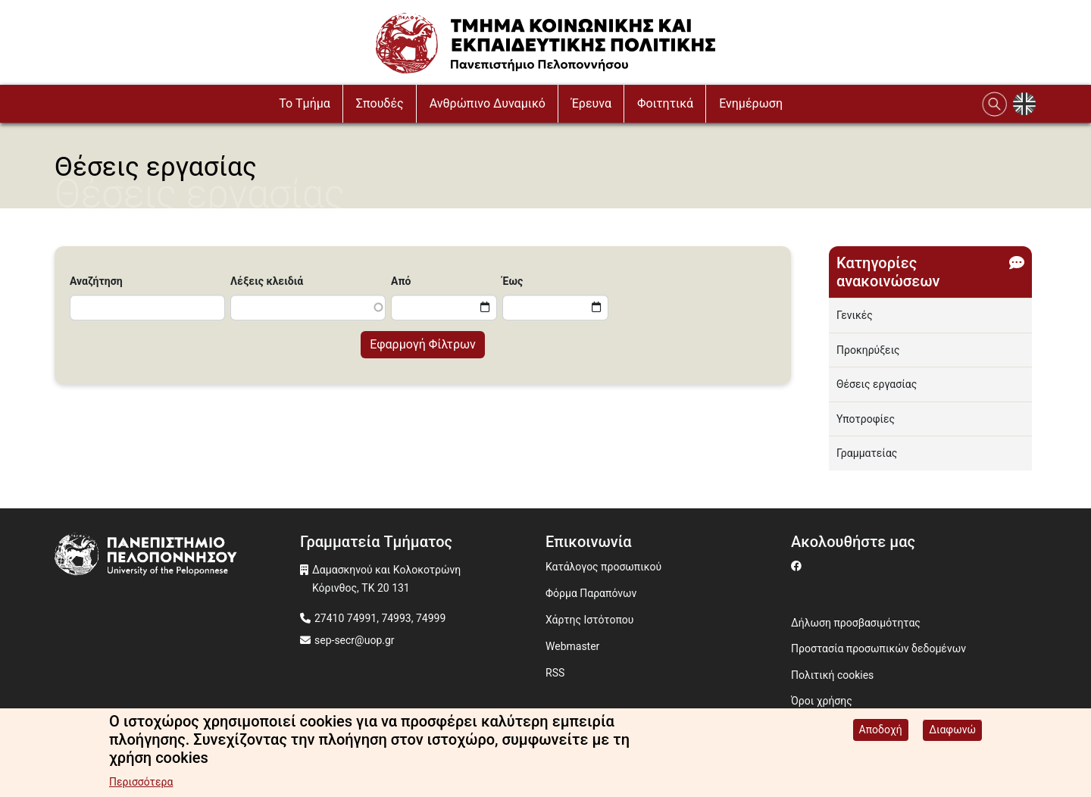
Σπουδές (380, 103)
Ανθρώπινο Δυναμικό (488, 103)
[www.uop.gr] (177, 556)
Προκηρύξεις (868, 350)
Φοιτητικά (665, 103)
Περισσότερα (141, 783)
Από (401, 281)
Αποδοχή (880, 730)
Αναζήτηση (96, 281)
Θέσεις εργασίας (876, 384)
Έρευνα (591, 103)
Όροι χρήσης (821, 701)
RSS (555, 673)
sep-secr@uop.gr (354, 640)
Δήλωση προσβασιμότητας (856, 623)
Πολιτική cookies (832, 675)
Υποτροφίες (865, 419)
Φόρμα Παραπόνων (591, 593)
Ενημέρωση (751, 103)
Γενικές (854, 315)
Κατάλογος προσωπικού (603, 567)
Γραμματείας (866, 453)
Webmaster (572, 646)
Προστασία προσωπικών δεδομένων (878, 648)
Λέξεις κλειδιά (266, 281)
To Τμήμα (304, 103)
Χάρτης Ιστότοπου (589, 620)
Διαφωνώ (952, 730)
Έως (512, 281)
